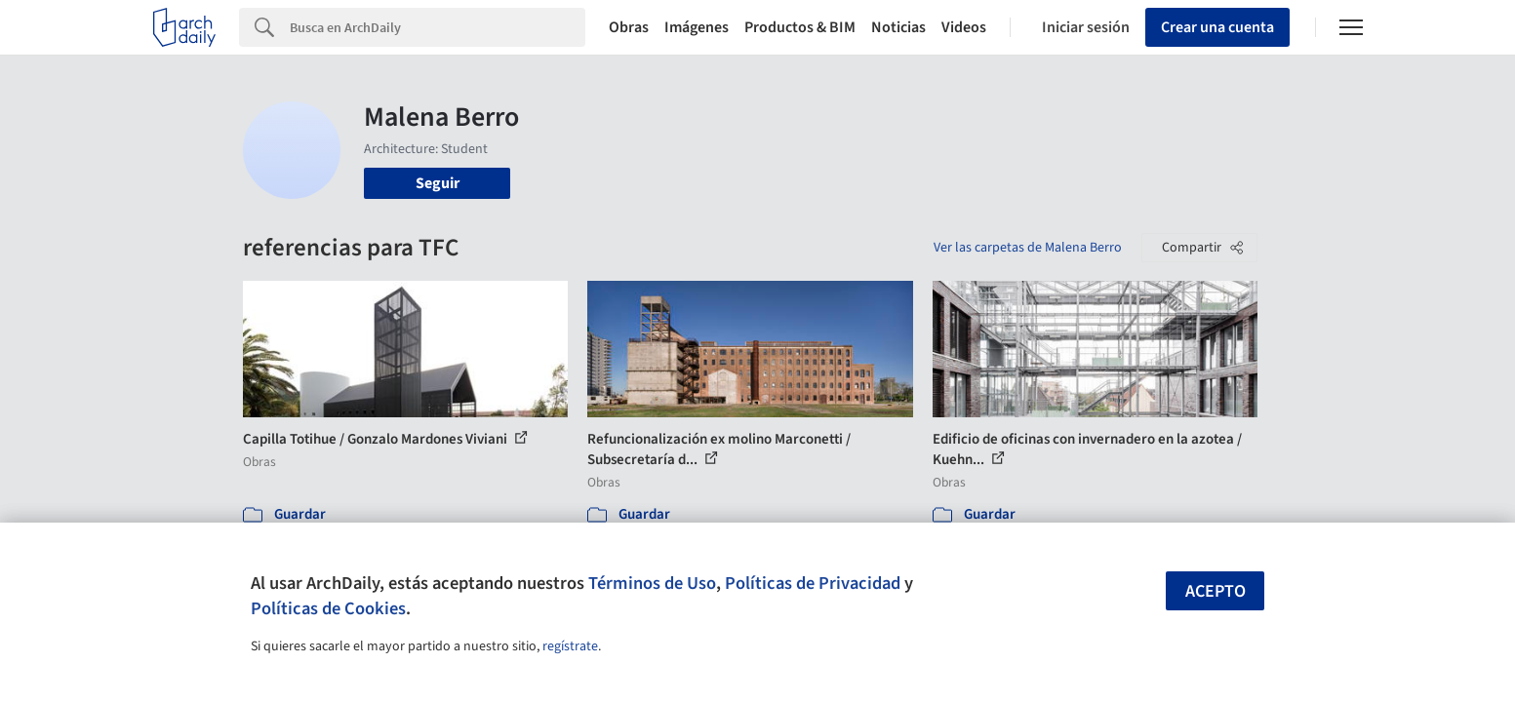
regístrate (570, 646)
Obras (629, 27)
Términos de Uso (652, 583)
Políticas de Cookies (328, 608)
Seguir (437, 183)
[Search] (437, 27)
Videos (963, 27)
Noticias (898, 27)
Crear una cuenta (1217, 27)
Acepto (1215, 591)
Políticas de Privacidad (812, 583)
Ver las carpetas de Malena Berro (1028, 247)
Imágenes (696, 27)
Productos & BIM (800, 27)
